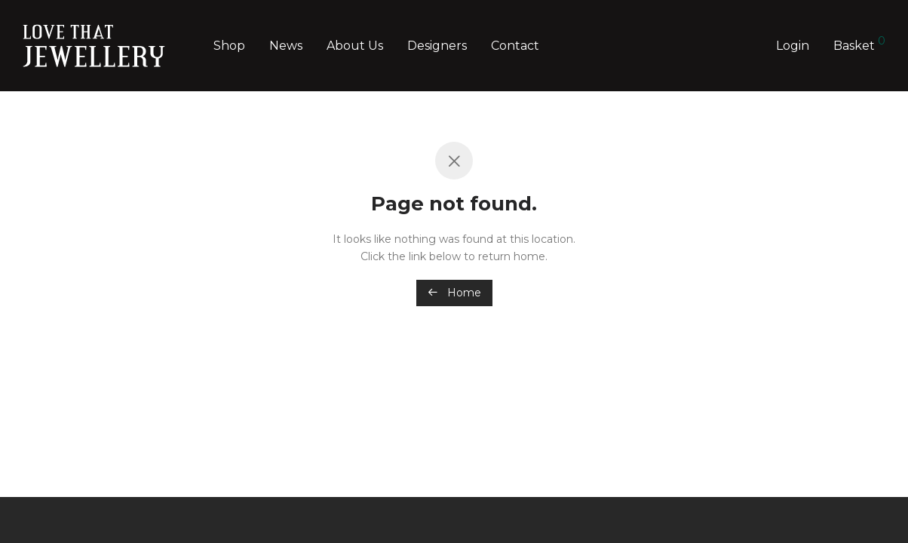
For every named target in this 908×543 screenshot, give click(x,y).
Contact (515, 45)
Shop (229, 45)
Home (454, 292)
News (285, 45)
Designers (437, 45)
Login (792, 45)
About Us (355, 45)
